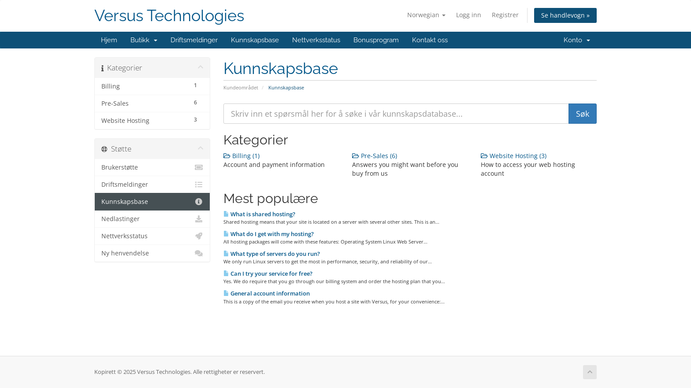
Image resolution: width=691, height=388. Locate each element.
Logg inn (468, 15)
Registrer (505, 15)
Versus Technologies (169, 15)
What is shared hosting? (259, 214)
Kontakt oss (430, 40)
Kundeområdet (240, 87)
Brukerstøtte (152, 167)
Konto (577, 40)
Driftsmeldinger (194, 40)
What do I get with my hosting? (268, 234)
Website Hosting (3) (513, 156)
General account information (266, 293)
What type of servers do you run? (271, 254)
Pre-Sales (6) (374, 156)
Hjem (109, 40)
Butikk (143, 40)
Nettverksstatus (316, 40)
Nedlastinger (152, 219)
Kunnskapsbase (255, 40)
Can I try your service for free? (267, 273)
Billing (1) (241, 156)
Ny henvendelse (152, 253)
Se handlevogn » (565, 15)
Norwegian (426, 15)
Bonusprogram (376, 40)
